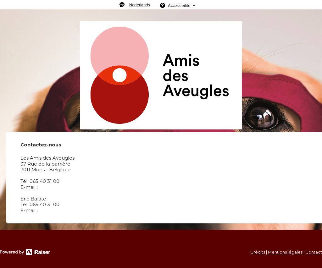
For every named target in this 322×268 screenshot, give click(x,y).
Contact (313, 251)
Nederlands (139, 5)
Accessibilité (179, 5)
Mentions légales (285, 251)
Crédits (257, 251)
